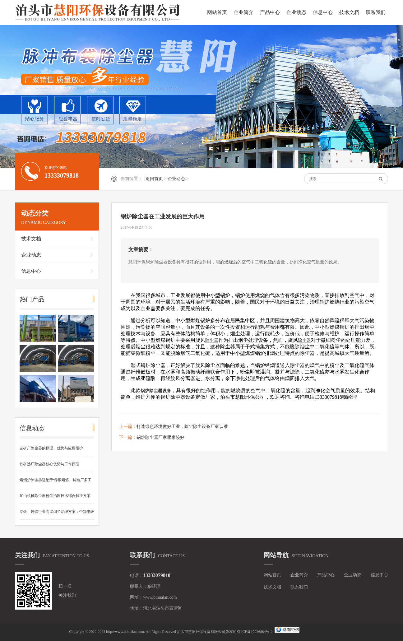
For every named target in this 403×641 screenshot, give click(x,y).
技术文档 (349, 12)
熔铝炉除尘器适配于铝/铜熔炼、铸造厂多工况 (55, 483)
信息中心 (323, 12)
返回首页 (154, 178)
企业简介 (243, 12)
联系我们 (376, 12)
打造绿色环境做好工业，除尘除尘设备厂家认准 (182, 426)
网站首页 (217, 12)
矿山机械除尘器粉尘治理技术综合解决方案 (55, 496)
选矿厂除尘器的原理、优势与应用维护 (51, 448)
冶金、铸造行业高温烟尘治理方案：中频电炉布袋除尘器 (57, 514)
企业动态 (296, 12)
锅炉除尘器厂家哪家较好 (160, 437)
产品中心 (270, 12)
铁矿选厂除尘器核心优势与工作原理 (49, 464)
